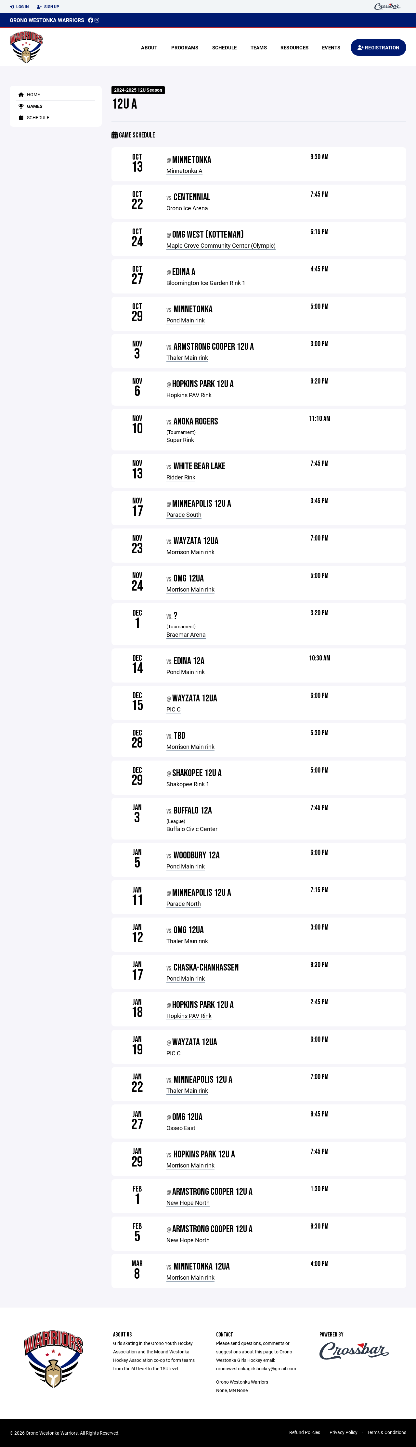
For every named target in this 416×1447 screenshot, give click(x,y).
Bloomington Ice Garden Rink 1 (205, 283)
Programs (185, 47)
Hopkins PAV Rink (189, 395)
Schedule (224, 47)
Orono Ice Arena (187, 208)
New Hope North (188, 1202)
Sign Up (48, 7)
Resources (294, 47)
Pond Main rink (185, 320)
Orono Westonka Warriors (47, 20)
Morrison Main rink (190, 552)
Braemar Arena (186, 634)
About (149, 47)
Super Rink (180, 440)
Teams (259, 47)
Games (29, 106)
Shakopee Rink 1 (187, 784)
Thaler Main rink (187, 357)
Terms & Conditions (386, 1432)
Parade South (184, 514)
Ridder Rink (180, 477)
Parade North (183, 903)
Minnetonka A (184, 171)
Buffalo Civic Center (191, 829)
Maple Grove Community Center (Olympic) (221, 245)
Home (28, 94)
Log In (19, 7)
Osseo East (180, 1128)
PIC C (173, 709)
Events (331, 47)
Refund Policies (304, 1432)
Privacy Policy (344, 1432)
